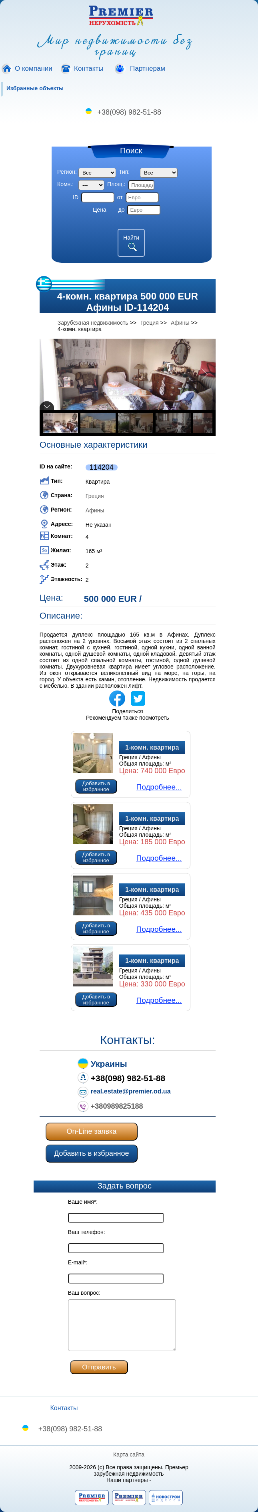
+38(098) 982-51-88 (130, 112)
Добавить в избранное (96, 786)
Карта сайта (129, 1454)
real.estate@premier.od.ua (131, 1091)
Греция (95, 496)
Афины (95, 510)
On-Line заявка (91, 1131)
